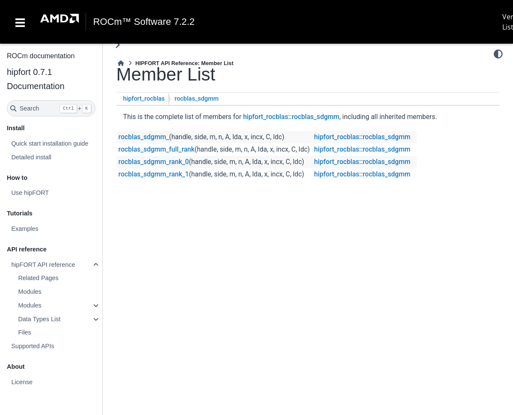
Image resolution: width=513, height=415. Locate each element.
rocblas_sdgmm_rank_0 (154, 162)
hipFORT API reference (43, 264)
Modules (29, 291)
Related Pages (38, 278)
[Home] (121, 63)
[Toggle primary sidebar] (117, 44)
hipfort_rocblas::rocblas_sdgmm (291, 117)
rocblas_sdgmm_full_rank (157, 149)
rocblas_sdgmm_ (144, 137)
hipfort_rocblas (144, 98)
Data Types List (39, 319)
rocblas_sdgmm (197, 98)
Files (24, 332)
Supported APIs (32, 346)
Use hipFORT (30, 192)
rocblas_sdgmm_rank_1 (154, 174)
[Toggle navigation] (20, 21)
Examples (24, 228)
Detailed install (31, 157)
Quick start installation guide (49, 143)
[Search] (51, 108)
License (22, 382)
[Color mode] (498, 54)
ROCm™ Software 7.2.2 (143, 22)
